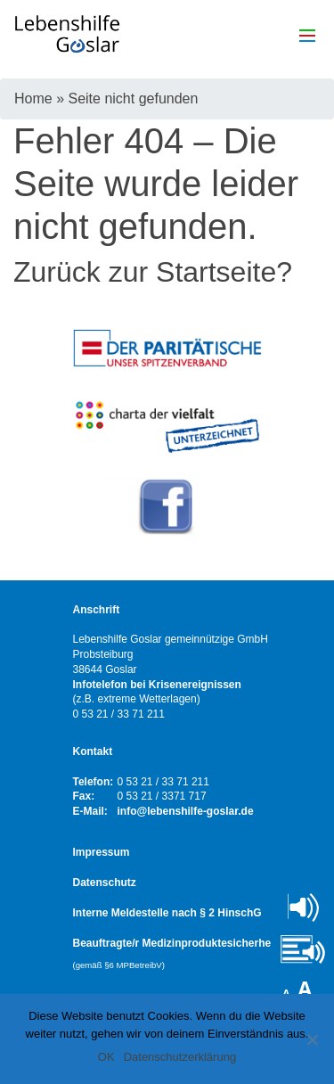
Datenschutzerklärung (180, 1056)
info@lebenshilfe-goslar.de (186, 811)
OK (106, 1056)
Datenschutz (104, 882)
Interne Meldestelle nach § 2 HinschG (167, 913)
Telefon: (93, 782)
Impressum (101, 852)
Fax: (84, 796)
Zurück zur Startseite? (152, 272)
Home (33, 98)
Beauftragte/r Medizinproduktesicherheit (175, 953)
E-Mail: (90, 811)
